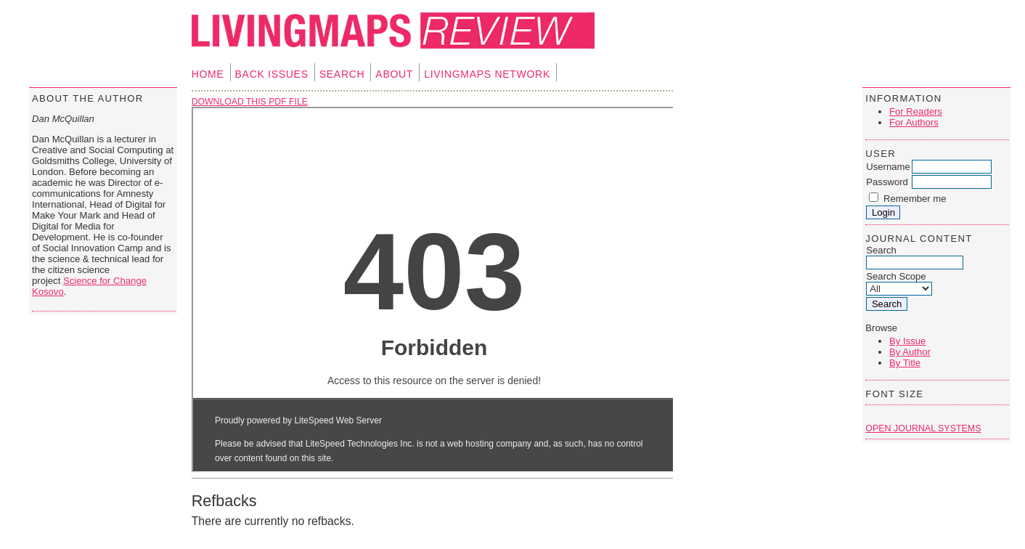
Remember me (915, 198)
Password (887, 181)
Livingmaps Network (487, 74)
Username (888, 166)
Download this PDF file (250, 102)
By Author (910, 351)
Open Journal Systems (923, 428)
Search (342, 74)
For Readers (915, 111)
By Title (904, 362)
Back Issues (272, 74)
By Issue (907, 341)
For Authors (914, 122)
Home (208, 74)
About (394, 74)
